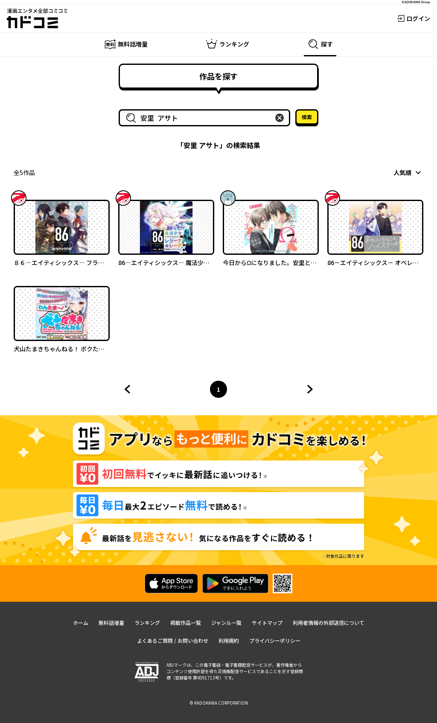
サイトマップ (267, 622)
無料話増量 (111, 622)
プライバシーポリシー (274, 640)
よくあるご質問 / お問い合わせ (172, 640)
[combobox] (206, 118)
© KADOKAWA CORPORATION (218, 703)
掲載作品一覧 (185, 622)
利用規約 (228, 640)
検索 (307, 116)
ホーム (80, 622)
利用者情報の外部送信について (328, 622)
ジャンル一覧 (226, 622)
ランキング (147, 622)
